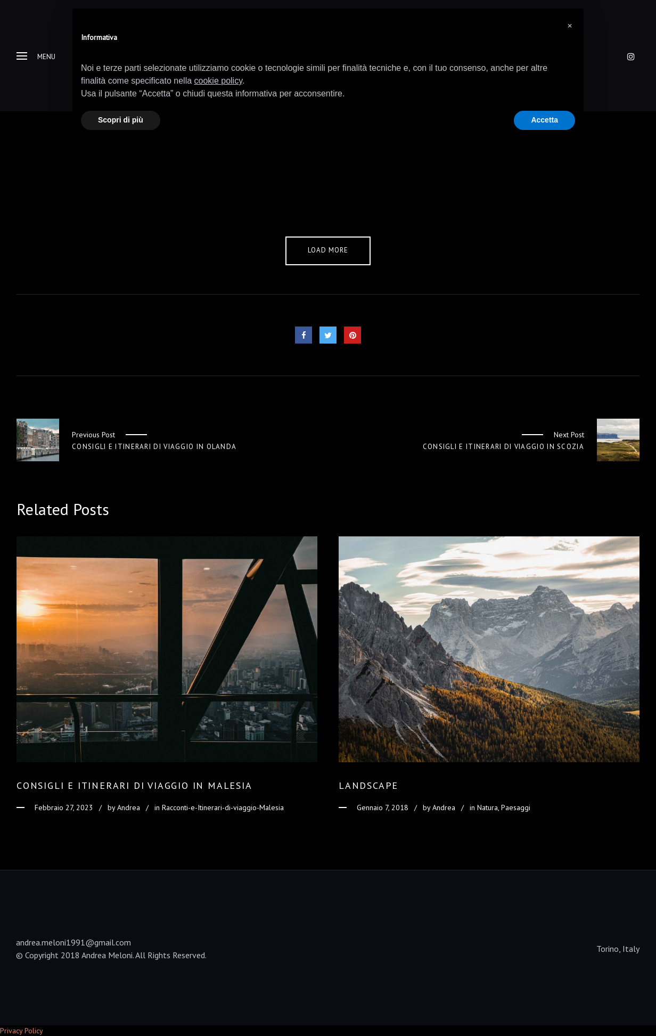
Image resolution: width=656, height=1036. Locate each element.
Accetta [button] (544, 120)
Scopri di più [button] (120, 120)
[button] (569, 25)
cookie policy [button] (218, 80)
